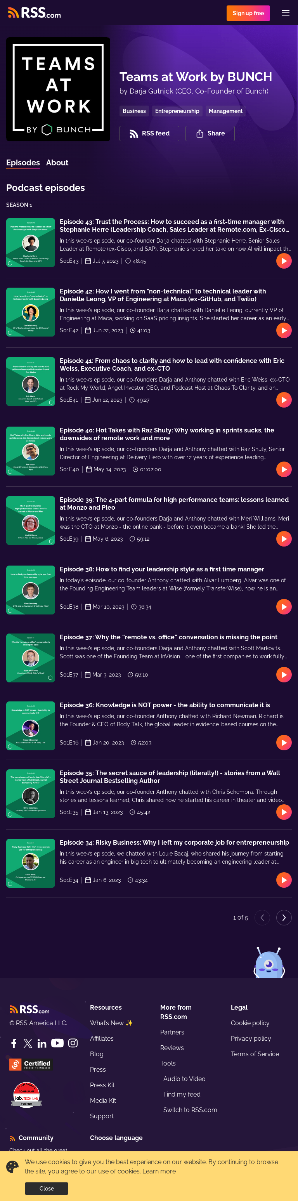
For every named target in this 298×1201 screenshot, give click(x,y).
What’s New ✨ (111, 1023)
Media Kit (103, 1100)
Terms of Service (255, 1054)
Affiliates (102, 1038)
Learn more (159, 1171)
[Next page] (284, 917)
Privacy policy (251, 1038)
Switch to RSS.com (190, 1110)
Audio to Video (184, 1079)
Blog (97, 1054)
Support (102, 1116)
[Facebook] (14, 1043)
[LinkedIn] (42, 1043)
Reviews (172, 1048)
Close (47, 1188)
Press (98, 1069)
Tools (168, 1063)
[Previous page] (262, 917)
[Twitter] (28, 1043)
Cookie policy (250, 1023)
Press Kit (102, 1085)
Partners (172, 1032)
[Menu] (285, 12)
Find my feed (182, 1094)
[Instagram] (73, 1043)
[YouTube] (57, 1043)
